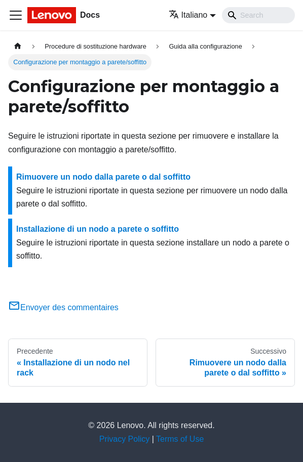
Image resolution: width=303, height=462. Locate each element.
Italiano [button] (188, 15)
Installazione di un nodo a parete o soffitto (97, 229)
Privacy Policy (124, 439)
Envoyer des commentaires (63, 307)
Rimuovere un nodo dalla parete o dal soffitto (103, 177)
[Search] (258, 15)
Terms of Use (180, 439)
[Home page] (17, 46)
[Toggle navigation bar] (15, 15)
